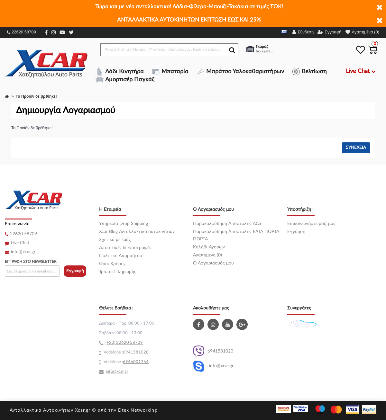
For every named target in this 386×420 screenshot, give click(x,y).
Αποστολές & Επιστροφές (125, 248)
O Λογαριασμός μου (213, 263)
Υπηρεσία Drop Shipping (123, 223)
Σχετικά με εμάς (115, 239)
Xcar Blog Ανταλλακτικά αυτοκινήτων (137, 231)
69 (125, 352)
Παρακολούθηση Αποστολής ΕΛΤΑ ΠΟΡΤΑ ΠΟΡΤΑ (236, 235)
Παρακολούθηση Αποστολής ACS (227, 223)
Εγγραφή (75, 271)
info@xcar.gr (23, 252)
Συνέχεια (356, 148)
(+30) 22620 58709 (124, 343)
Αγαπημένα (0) (207, 255)
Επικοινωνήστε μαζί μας (311, 223)
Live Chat (20, 243)
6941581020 (213, 351)
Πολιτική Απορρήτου (120, 256)
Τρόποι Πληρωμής (117, 272)
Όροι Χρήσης (112, 264)
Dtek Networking (137, 410)
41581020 (138, 352)
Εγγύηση (296, 231)
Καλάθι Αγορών (209, 247)
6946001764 (136, 362)
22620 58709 (21, 32)
